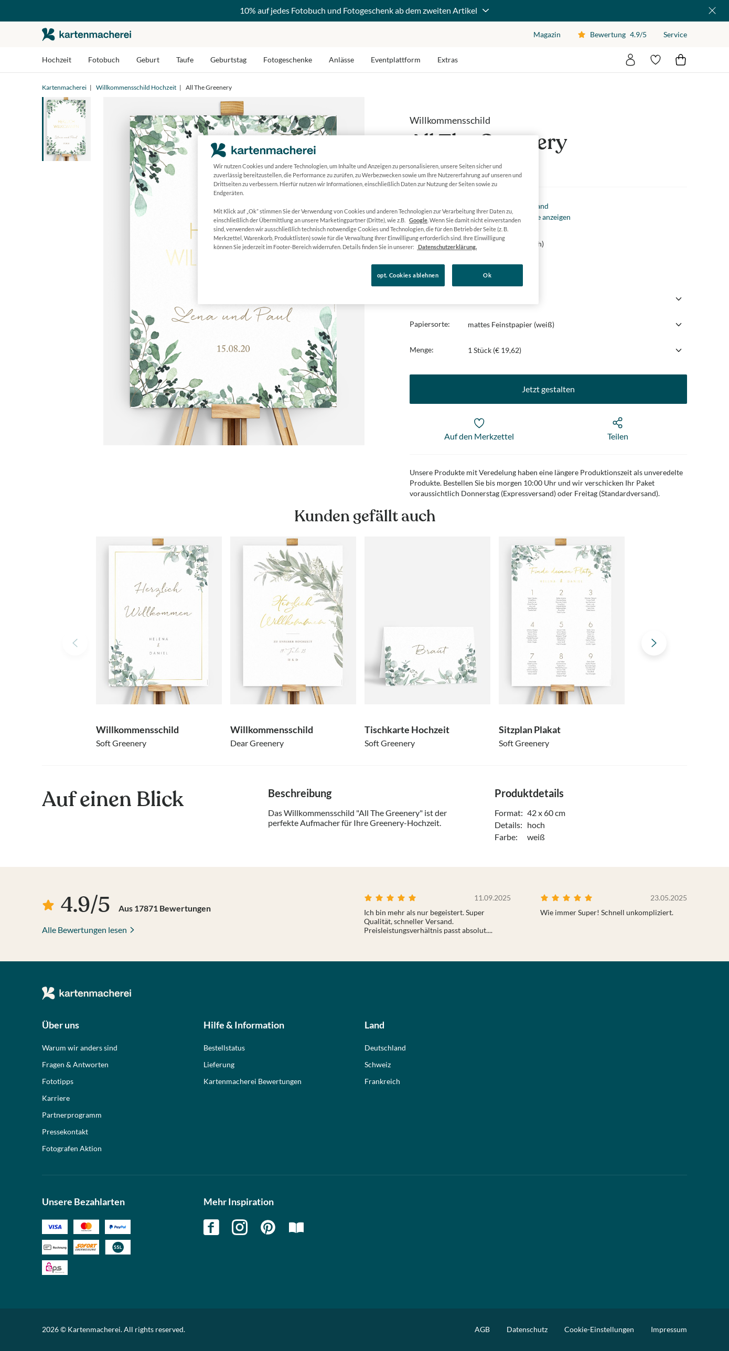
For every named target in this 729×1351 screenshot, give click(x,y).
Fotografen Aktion (72, 1148)
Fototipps (57, 1081)
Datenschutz (527, 1329)
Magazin (547, 34)
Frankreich (382, 1081)
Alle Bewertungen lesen (84, 930)
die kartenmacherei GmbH (86, 34)
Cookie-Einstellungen (599, 1329)
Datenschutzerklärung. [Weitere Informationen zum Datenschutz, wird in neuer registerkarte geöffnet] (447, 246)
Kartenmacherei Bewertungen (252, 1081)
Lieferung (218, 1064)
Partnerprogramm (72, 1115)
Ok (487, 275)
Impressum (669, 1329)
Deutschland (385, 1048)
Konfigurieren (233, 274)
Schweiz (377, 1064)
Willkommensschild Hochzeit (136, 87)
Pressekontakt (65, 1132)
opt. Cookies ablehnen (408, 275)
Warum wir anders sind (79, 1048)
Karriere (56, 1098)
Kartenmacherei (64, 87)
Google (418, 220)
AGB (482, 1329)
